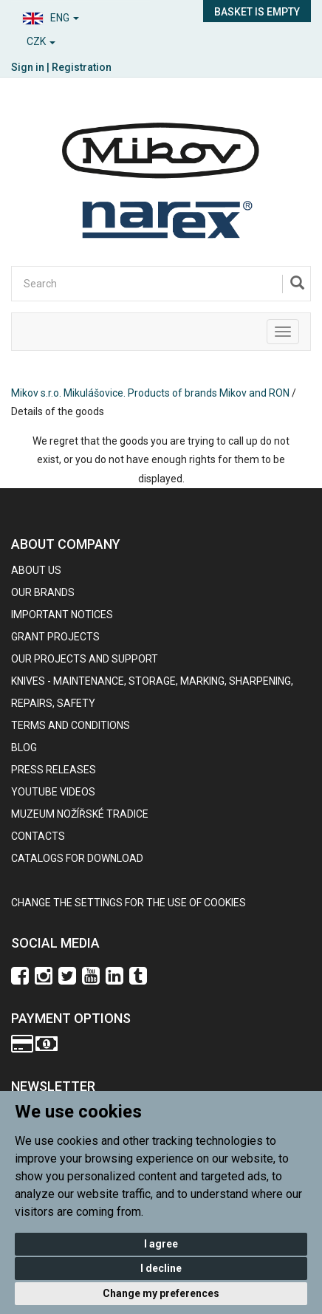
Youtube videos (53, 792)
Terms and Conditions (70, 725)
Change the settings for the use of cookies (128, 902)
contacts (38, 836)
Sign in (27, 67)
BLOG (24, 747)
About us (36, 570)
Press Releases (53, 770)
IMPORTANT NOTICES (62, 614)
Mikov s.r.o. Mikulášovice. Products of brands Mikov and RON (150, 393)
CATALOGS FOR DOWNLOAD (77, 858)
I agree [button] (161, 1244)
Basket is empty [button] (257, 12)
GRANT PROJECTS (55, 637)
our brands (43, 592)
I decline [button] (161, 1268)
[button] (80, 16)
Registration (82, 67)
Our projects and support (84, 659)
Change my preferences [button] (161, 1293)
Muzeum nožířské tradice (79, 814)
